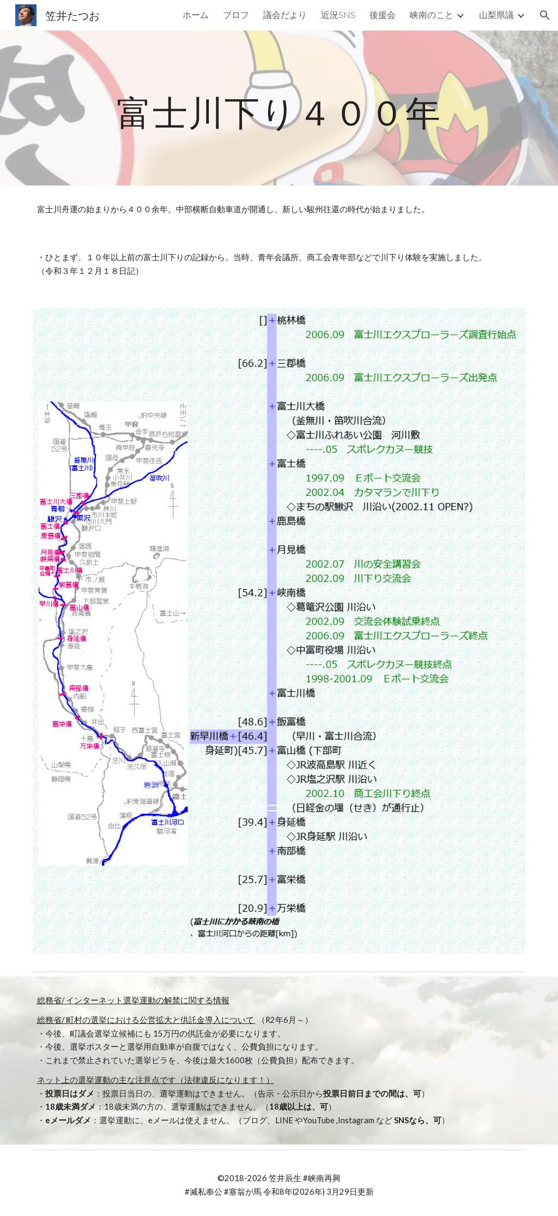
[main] (279, 107)
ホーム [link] (196, 14)
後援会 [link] (382, 14)
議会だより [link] (285, 14)
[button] (545, 15)
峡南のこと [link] (431, 14)
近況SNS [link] (338, 14)
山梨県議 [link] (496, 14)
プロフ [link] (236, 14)
